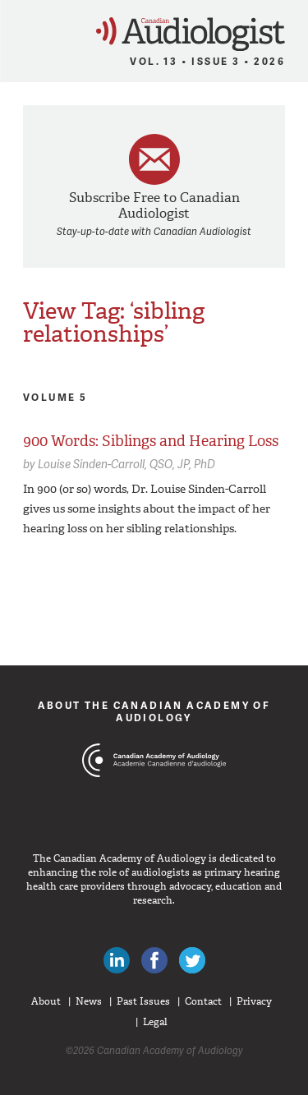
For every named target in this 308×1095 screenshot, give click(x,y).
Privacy (254, 1001)
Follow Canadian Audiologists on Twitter (192, 960)
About (46, 1001)
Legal (155, 1021)
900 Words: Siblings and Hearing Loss (150, 441)
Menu (20, 30)
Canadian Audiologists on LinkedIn (116, 960)
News (89, 1001)
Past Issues (143, 1001)
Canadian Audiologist (190, 34)
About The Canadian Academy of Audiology (154, 711)
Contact (203, 1001)
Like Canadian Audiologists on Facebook (154, 960)
